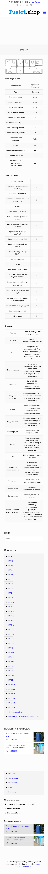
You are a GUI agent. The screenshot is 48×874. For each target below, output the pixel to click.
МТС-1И (11, 625)
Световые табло (15, 712)
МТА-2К (11, 648)
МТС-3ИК (11, 698)
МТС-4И (11, 639)
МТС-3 (10, 588)
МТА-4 (10, 570)
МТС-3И (11, 634)
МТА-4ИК (11, 689)
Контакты (12, 792)
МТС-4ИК (11, 703)
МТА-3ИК (11, 684)
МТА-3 (10, 565)
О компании (13, 778)
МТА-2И (11, 607)
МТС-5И (11, 643)
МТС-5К (11, 680)
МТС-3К (11, 671)
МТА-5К (11, 661)
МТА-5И (11, 620)
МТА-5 (10, 574)
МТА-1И (11, 602)
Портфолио (13, 783)
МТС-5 (10, 597)
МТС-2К (11, 666)
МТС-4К (11, 675)
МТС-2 (10, 584)
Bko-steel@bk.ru (33, 2)
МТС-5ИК (11, 707)
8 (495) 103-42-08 (17, 2)
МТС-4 (10, 593)
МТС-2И (11, 629)
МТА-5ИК (11, 694)
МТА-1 (10, 556)
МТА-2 (10, 561)
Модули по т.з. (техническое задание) (23, 716)
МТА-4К (11, 657)
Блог (10, 787)
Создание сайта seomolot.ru (29, 865)
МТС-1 (10, 579)
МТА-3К (11, 652)
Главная (11, 773)
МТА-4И (11, 616)
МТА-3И (11, 611)
